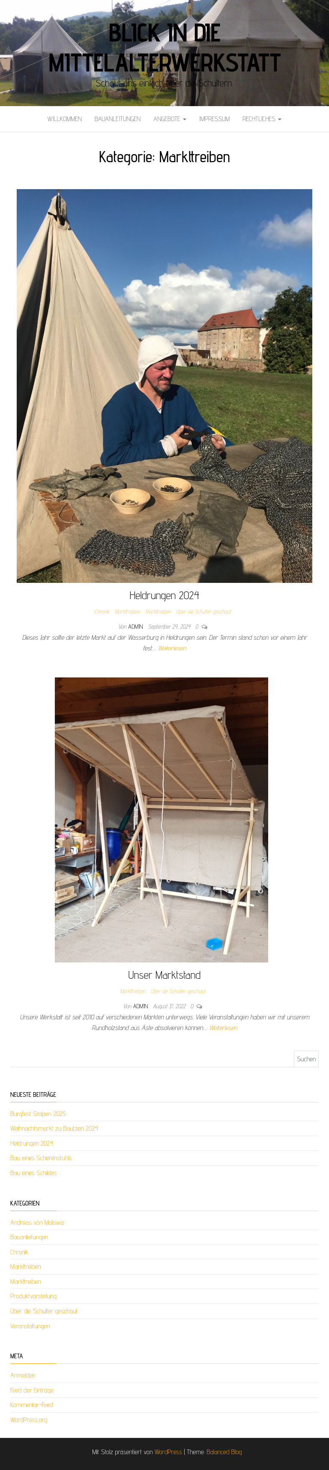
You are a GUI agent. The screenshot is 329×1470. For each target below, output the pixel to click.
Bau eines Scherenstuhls (41, 1158)
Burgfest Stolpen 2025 (38, 1114)
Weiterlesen (172, 648)
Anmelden (23, 1375)
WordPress (168, 1452)
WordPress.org (28, 1420)
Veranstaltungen (30, 1326)
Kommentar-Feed (31, 1405)
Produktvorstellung (33, 1296)
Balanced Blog (224, 1452)
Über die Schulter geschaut (203, 611)
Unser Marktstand (165, 974)
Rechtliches (261, 119)
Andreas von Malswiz (37, 1222)
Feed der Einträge (32, 1390)
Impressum (214, 119)
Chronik (102, 611)
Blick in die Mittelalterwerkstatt (164, 47)
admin (136, 626)
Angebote (169, 119)
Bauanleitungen (118, 119)
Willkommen (65, 119)
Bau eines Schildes (33, 1173)
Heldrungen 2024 (165, 595)
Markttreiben (127, 611)
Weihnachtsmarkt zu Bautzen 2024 (54, 1128)
